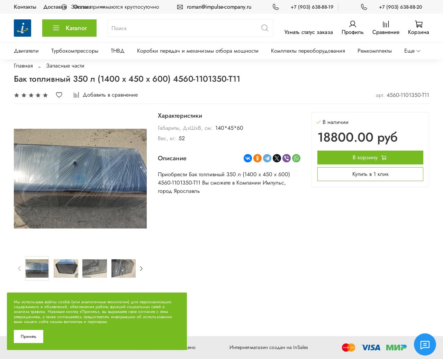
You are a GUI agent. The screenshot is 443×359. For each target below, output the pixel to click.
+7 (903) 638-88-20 (400, 6)
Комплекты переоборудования (308, 51)
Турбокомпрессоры (74, 51)
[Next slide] (141, 268)
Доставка (54, 7)
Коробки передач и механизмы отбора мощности (198, 51)
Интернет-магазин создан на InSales (268, 347)
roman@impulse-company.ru (219, 7)
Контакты (25, 7)
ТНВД (118, 51)
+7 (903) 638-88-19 (312, 6)
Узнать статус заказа (308, 32)
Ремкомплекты (375, 51)
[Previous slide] (20, 268)
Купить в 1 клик (370, 174)
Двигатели (26, 51)
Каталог (69, 28)
